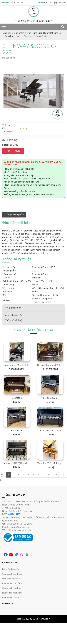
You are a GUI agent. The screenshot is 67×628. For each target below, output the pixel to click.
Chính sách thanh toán (12, 574)
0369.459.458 (47, 194)
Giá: (4, 140)
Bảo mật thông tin (10, 569)
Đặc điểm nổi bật (13, 315)
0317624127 (14, 514)
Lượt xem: (7, 144)
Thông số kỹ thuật (14, 320)
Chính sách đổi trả (10, 597)
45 (55, 474)
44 (49, 474)
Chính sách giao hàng (12, 588)
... (43, 474)
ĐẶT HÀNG (13, 150)
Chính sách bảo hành (12, 583)
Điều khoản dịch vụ (11, 578)
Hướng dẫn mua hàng (12, 593)
